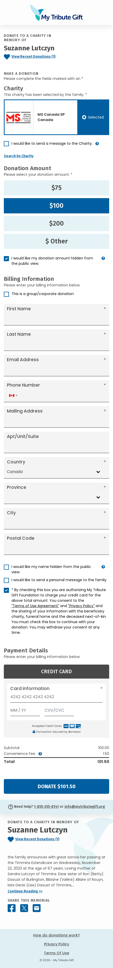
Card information (29, 688)
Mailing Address (25, 411)
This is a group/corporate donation (42, 293)
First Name (19, 309)
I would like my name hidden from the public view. (51, 569)
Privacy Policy (56, 944)
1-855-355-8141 (46, 806)
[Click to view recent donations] (33, 57)
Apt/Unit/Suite (23, 436)
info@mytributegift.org (85, 806)
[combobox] (13, 395)
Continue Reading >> (25, 891)
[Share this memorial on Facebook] (11, 908)
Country (16, 462)
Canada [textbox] (15, 472)
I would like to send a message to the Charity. (52, 143)
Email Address (23, 360)
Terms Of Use (56, 953)
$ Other (56, 241)
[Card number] (56, 698)
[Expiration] (25, 709)
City (11, 513)
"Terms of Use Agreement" (35, 605)
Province (16, 487)
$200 (56, 223)
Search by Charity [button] (18, 156)
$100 (56, 206)
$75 (57, 188)
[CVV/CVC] (59, 709)
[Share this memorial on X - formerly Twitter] (24, 908)
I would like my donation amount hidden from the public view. (52, 261)
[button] (97, 145)
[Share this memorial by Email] (36, 908)
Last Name (19, 334)
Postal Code (20, 538)
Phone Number (23, 385)
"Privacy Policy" (81, 605)
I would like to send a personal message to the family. (59, 579)
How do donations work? (56, 935)
